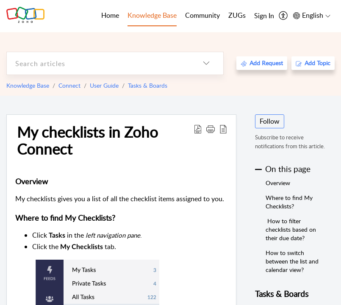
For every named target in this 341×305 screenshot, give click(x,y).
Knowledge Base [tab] (152, 15)
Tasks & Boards (147, 85)
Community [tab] (202, 15)
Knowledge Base (27, 85)
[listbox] (206, 63)
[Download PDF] (198, 128)
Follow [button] (270, 121)
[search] (98, 63)
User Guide (104, 85)
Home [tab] (110, 15)
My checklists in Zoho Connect (87, 140)
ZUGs (237, 15)
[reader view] (223, 128)
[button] (210, 128)
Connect (69, 85)
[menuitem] (264, 16)
